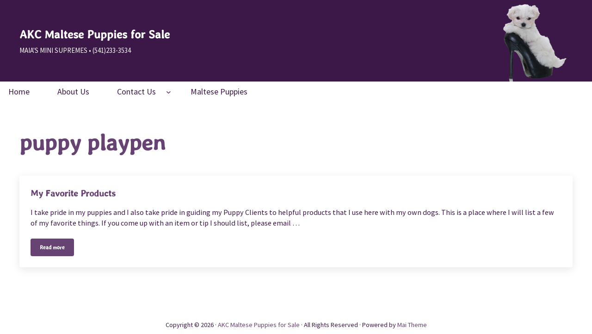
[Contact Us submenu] (168, 91)
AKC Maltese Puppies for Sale (94, 34)
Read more (57, 248)
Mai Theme (412, 325)
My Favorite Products (73, 193)
